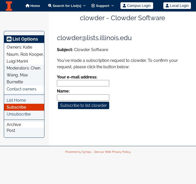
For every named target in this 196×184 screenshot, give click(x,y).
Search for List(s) (64, 6)
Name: (63, 91)
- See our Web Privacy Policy (111, 152)
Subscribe (16, 107)
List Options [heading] (22, 39)
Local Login (177, 6)
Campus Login (137, 6)
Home (33, 6)
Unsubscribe (19, 114)
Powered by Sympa (78, 152)
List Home (16, 100)
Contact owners (21, 89)
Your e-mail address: (77, 77)
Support (100, 6)
